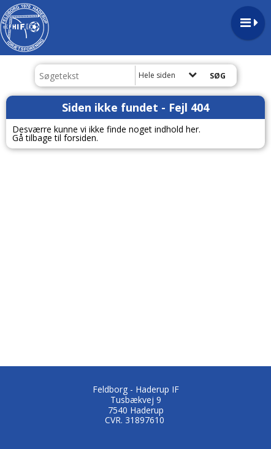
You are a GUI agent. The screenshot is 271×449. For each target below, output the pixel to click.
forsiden (80, 138)
